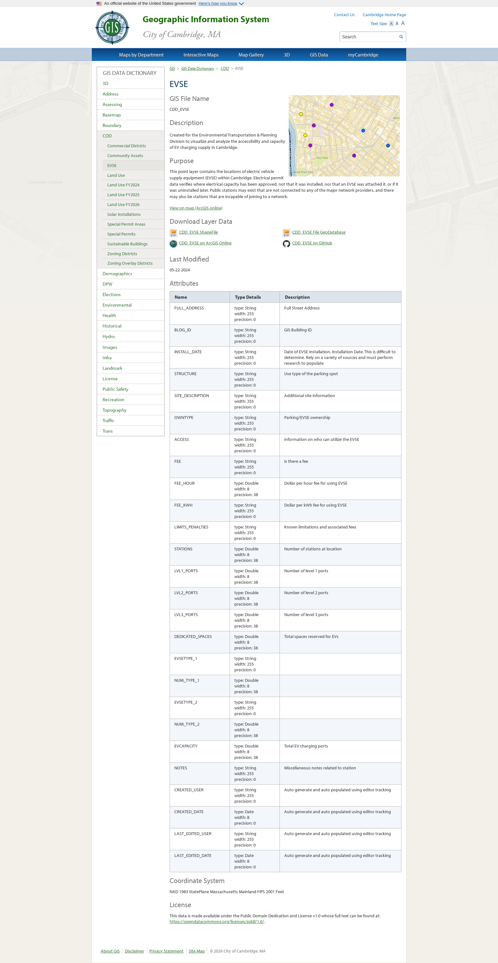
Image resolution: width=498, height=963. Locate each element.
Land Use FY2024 (123, 185)
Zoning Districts (122, 253)
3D (105, 83)
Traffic (108, 420)
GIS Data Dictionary (197, 68)
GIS (172, 68)
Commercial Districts (126, 146)
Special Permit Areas (126, 224)
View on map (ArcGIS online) (196, 208)
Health (109, 315)
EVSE (112, 165)
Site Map (197, 951)
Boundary (112, 125)
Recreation (113, 399)
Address (110, 94)
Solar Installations (124, 214)
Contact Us (344, 14)
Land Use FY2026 (123, 204)
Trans (108, 431)
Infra (107, 358)
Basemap (112, 115)
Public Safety (115, 389)
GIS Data (319, 54)
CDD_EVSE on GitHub (312, 243)
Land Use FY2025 (123, 194)
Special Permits (121, 234)
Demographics (117, 273)
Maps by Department (141, 54)
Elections (112, 294)
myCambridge (363, 54)
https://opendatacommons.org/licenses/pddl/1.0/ (217, 921)
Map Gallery (251, 54)
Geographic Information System (217, 26)
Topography (114, 410)
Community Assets (125, 155)
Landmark (112, 368)
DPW (107, 284)
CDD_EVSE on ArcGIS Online (205, 243)
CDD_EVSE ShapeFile (198, 232)
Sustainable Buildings (127, 244)
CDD (225, 68)
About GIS (110, 951)
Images (110, 347)
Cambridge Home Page (384, 14)
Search (401, 36)
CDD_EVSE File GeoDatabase (319, 232)
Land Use (116, 175)
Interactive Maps (201, 54)
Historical (112, 326)
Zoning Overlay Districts (130, 263)
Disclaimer (134, 951)
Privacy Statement (166, 951)
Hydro (109, 336)
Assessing (112, 104)
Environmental (117, 305)
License (110, 378)
